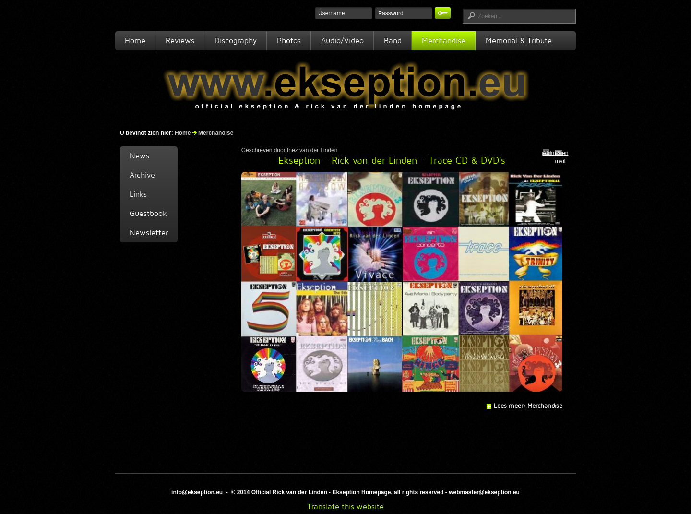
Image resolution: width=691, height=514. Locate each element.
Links (138, 194)
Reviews (180, 40)
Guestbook (148, 213)
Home (135, 40)
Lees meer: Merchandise (528, 405)
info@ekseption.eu (197, 492)
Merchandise (443, 40)
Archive (142, 174)
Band (393, 40)
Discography (235, 40)
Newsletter (149, 232)
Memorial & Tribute (519, 40)
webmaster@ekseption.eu (484, 492)
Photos (289, 40)
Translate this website (345, 506)
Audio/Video (342, 40)
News (139, 155)
